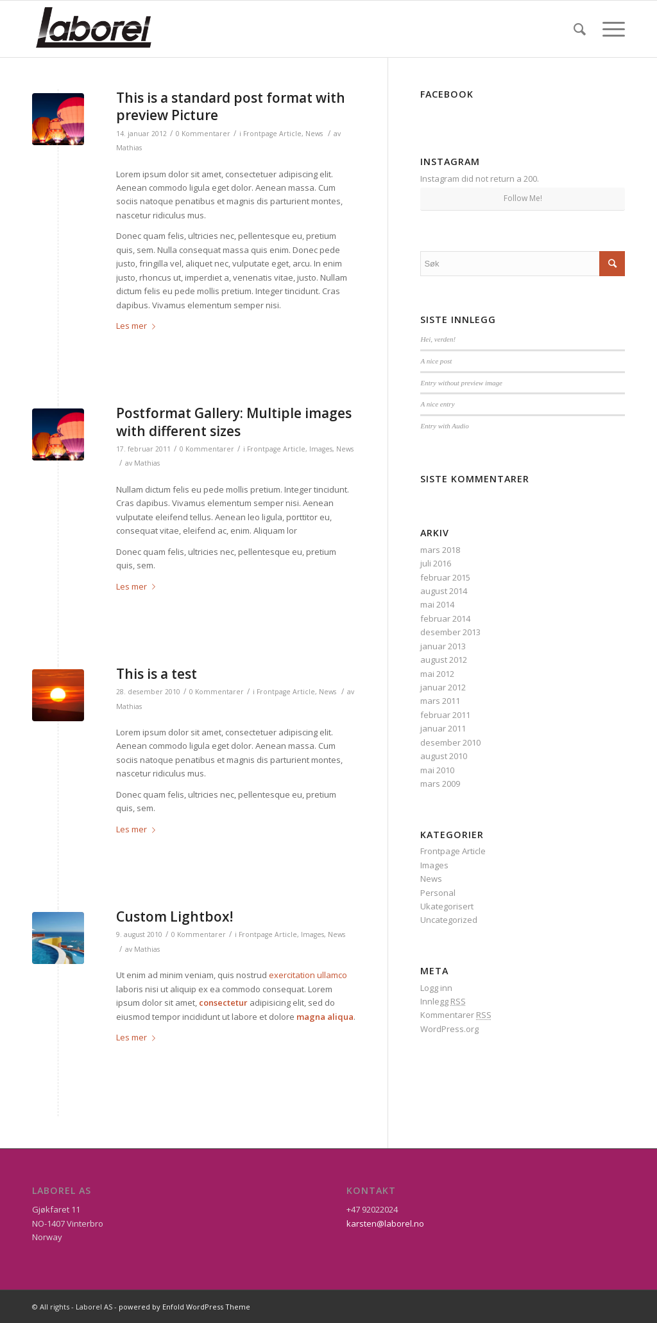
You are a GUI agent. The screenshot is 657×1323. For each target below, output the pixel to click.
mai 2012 (437, 673)
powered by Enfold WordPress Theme (184, 1306)
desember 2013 (450, 632)
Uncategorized (448, 919)
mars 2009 (440, 783)
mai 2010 (437, 770)
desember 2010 (450, 742)
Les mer (138, 325)
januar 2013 (443, 646)
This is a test (156, 674)
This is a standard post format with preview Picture (230, 106)
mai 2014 (437, 604)
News (314, 133)
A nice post (436, 361)
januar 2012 (443, 687)
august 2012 (443, 659)
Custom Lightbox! (174, 916)
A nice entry (437, 404)
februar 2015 (445, 577)
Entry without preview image (461, 383)
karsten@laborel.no (385, 1223)
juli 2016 (435, 563)
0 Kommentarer (203, 133)
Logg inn (436, 988)
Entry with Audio (444, 426)
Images (320, 448)
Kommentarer (455, 1015)
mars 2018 (440, 550)
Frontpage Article (272, 133)
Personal (438, 892)
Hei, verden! (438, 339)
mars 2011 (440, 700)
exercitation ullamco (308, 975)
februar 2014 (445, 618)
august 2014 (443, 591)
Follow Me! (523, 198)
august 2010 (443, 756)
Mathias (129, 147)
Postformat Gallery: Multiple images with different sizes (234, 421)
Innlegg (443, 1001)
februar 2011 (445, 715)
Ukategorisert (447, 906)
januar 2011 (443, 728)
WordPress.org (449, 1029)
